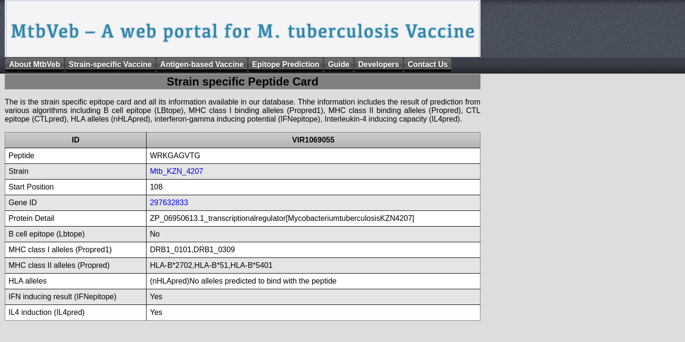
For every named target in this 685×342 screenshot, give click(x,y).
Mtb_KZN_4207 (176, 171)
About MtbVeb (34, 64)
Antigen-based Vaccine (202, 64)
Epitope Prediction (285, 64)
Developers (378, 64)
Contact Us (428, 64)
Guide (338, 64)
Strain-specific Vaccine (110, 64)
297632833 (169, 203)
